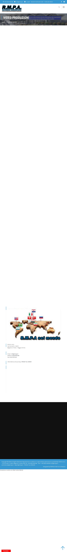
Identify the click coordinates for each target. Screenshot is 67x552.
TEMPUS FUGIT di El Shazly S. (58, 466)
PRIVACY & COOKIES (29, 465)
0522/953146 (15, 355)
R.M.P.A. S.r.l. (62, 461)
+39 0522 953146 (8, 2)
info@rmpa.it (18, 2)
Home (3, 22)
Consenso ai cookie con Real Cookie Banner (11, 470)
